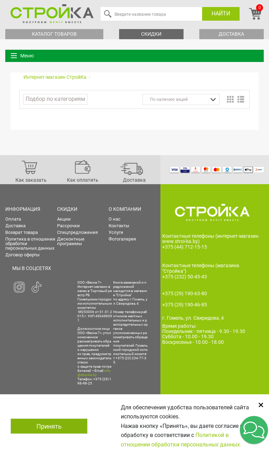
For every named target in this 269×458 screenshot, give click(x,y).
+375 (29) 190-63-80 (184, 293)
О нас (114, 219)
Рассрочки (68, 225)
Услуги (116, 232)
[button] (254, 430)
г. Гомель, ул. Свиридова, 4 (193, 318)
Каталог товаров (54, 34)
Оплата (13, 219)
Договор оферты (22, 254)
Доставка (231, 34)
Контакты (119, 225)
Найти (221, 13)
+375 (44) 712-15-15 (184, 247)
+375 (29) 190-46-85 (184, 304)
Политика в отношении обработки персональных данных (30, 243)
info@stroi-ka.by (93, 373)
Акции (64, 219)
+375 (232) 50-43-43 (184, 276)
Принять (49, 426)
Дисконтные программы (70, 241)
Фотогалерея (122, 239)
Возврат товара (21, 232)
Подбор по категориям (55, 99)
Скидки (151, 34)
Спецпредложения (77, 232)
